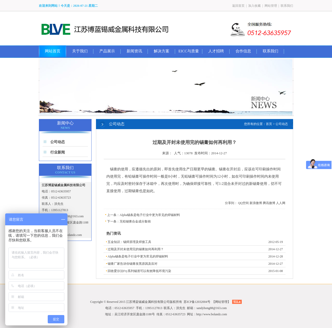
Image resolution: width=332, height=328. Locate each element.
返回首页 (238, 6)
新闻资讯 (134, 51)
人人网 (280, 203)
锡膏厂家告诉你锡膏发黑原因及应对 (132, 264)
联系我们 (287, 6)
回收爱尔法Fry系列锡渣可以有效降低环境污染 (139, 271)
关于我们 (80, 51)
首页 (269, 124)
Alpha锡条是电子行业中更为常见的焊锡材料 (150, 215)
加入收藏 (254, 6)
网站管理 (271, 6)
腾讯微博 (269, 203)
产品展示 (107, 51)
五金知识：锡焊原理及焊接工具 (129, 242)
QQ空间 (243, 203)
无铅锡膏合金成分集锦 (135, 221)
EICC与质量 (188, 51)
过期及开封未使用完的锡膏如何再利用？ (136, 249)
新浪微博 (256, 203)
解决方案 (161, 51)
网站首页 (52, 51)
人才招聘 (216, 51)
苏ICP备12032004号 (197, 302)
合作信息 (243, 51)
